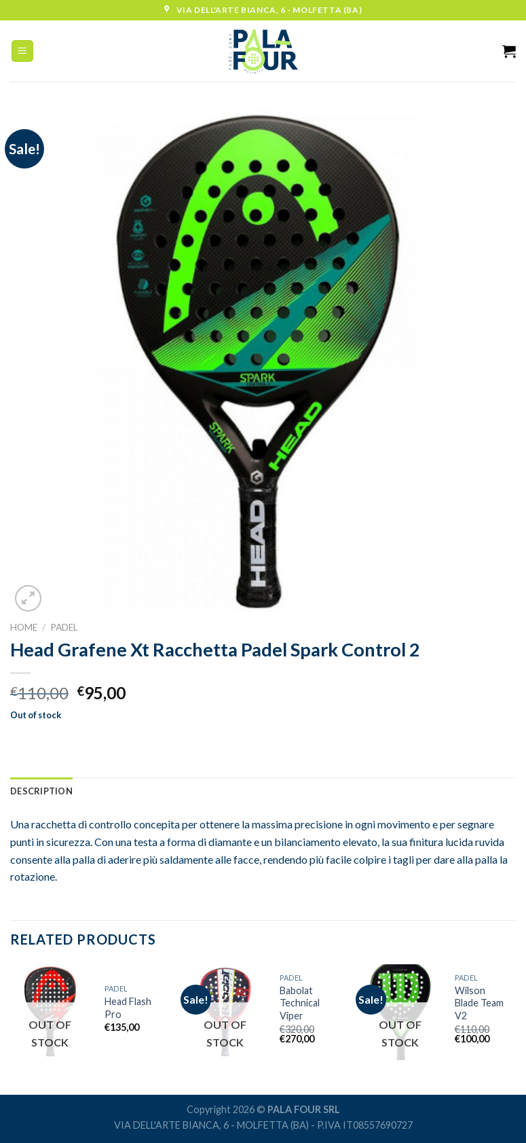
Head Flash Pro (128, 1008)
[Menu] (23, 51)
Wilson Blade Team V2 (479, 1003)
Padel (64, 627)
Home (23, 627)
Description (41, 791)
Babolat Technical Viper (300, 1003)
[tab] (41, 791)
